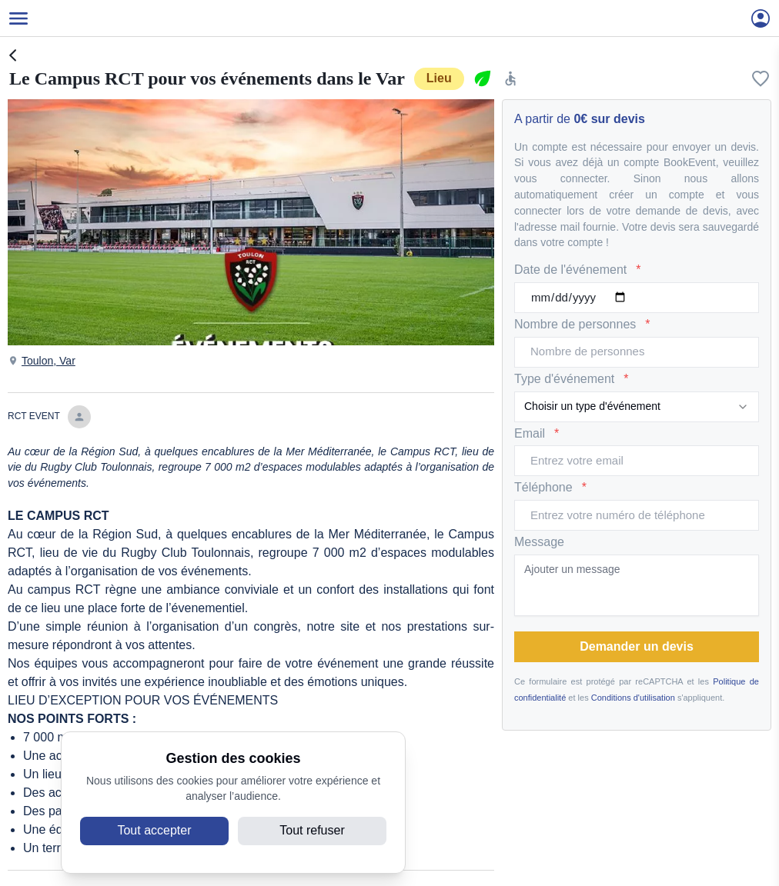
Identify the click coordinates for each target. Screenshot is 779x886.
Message (539, 541)
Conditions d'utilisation (633, 697)
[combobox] (636, 406)
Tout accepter (154, 830)
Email (536, 434)
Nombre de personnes (582, 325)
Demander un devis (637, 646)
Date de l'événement (577, 270)
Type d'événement (571, 379)
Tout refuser (311, 830)
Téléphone (550, 488)
